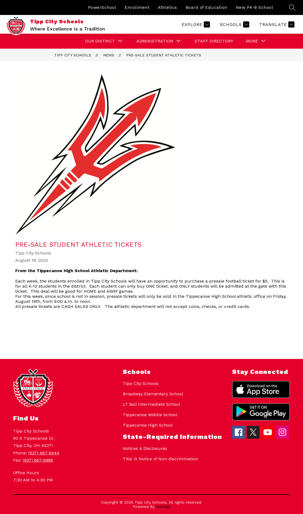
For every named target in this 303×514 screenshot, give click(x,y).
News (108, 55)
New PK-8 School (254, 7)
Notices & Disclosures (145, 448)
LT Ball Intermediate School (151, 404)
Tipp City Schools (72, 55)
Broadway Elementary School (153, 393)
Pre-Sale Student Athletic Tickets (163, 55)
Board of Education (206, 7)
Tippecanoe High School (148, 425)
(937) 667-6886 (38, 460)
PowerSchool (102, 7)
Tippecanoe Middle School (150, 414)
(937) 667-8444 (43, 452)
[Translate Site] (276, 24)
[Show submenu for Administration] (154, 41)
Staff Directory (214, 41)
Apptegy (163, 506)
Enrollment (137, 7)
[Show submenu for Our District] (100, 41)
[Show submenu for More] (252, 41)
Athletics (167, 7)
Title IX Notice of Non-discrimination (160, 458)
